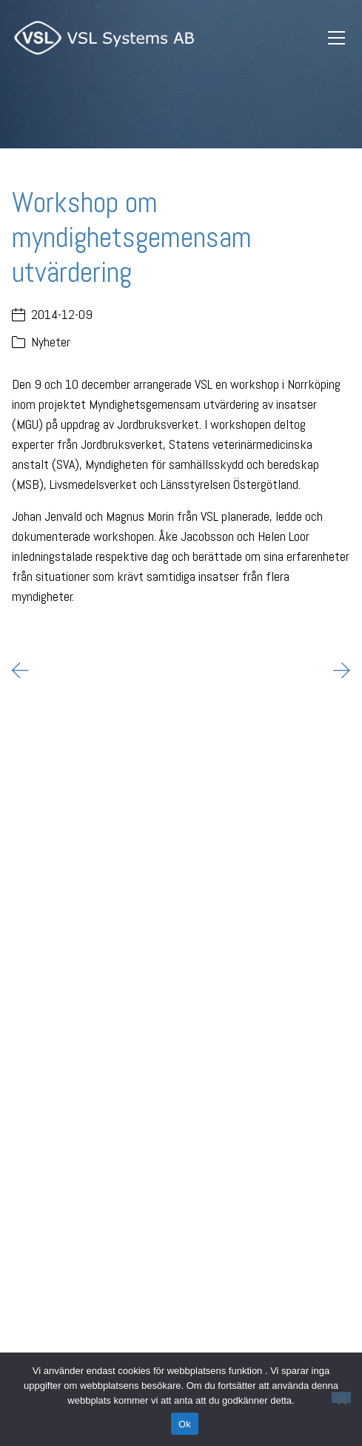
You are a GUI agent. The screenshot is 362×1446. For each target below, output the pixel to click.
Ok (184, 1424)
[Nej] (341, 1397)
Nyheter (50, 341)
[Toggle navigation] (336, 38)
